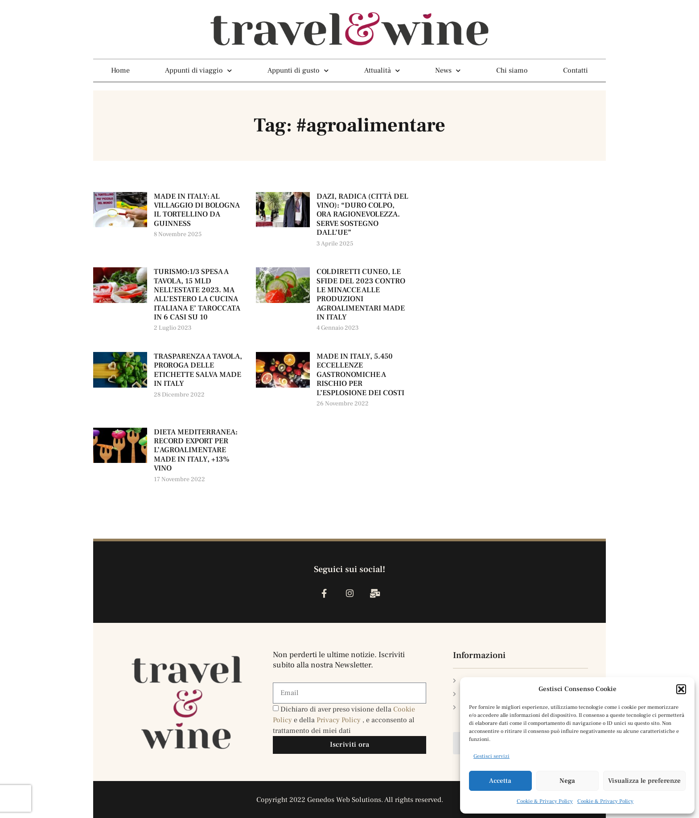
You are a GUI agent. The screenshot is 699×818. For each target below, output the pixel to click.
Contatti (575, 70)
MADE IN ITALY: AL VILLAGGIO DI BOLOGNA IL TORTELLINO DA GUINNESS (197, 210)
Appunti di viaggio (198, 70)
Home (120, 70)
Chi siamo (512, 70)
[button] (681, 689)
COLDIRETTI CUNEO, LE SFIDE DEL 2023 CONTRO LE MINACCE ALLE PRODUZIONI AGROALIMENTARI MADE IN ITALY (361, 294)
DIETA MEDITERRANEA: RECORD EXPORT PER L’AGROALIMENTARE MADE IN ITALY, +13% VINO (196, 450)
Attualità (382, 70)
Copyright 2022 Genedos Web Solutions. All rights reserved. (349, 799)
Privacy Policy (339, 720)
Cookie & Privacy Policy (545, 801)
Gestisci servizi (491, 756)
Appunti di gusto (298, 70)
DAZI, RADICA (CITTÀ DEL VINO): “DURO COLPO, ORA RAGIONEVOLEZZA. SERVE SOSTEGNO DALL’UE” (362, 215)
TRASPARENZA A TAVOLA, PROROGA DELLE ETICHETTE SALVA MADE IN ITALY (198, 370)
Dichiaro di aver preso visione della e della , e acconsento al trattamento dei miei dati (344, 720)
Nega (567, 781)
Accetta (500, 781)
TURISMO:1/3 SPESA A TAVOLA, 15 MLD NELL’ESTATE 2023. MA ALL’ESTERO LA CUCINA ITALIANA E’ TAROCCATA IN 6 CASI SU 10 (197, 294)
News (448, 70)
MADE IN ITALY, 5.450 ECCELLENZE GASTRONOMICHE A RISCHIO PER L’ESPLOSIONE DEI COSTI (360, 375)
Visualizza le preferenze (644, 781)
